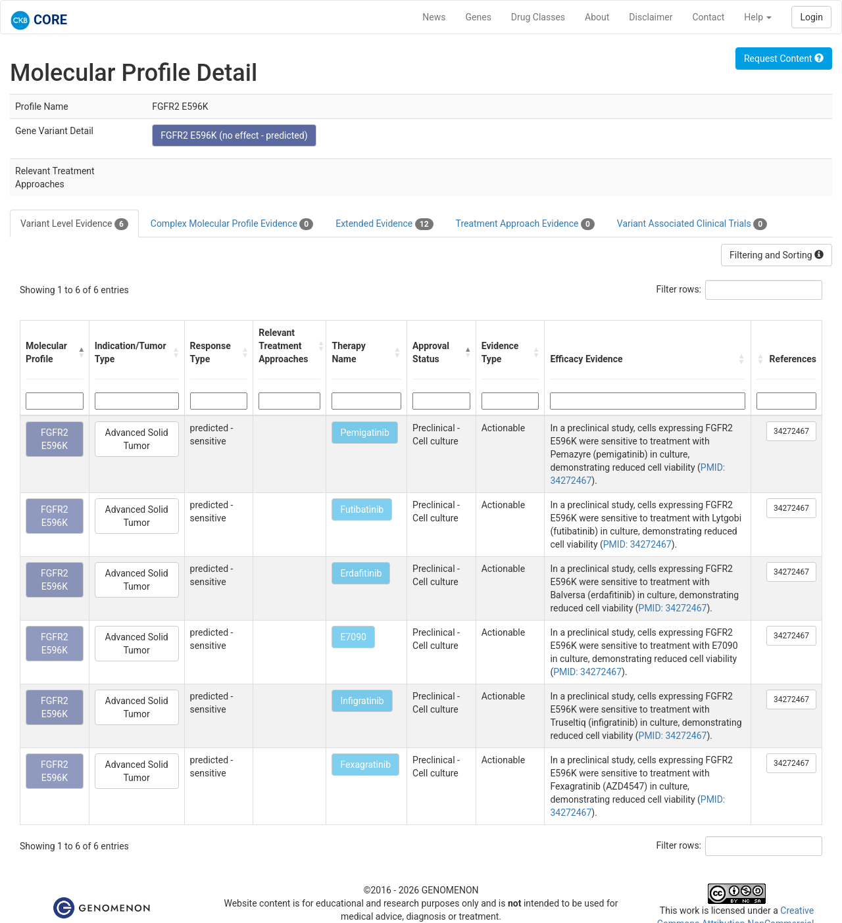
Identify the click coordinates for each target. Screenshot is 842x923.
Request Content (784, 58)
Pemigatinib (364, 432)
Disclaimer (650, 17)
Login (811, 17)
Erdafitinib (361, 573)
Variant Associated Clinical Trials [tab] (692, 224)
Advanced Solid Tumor (136, 439)
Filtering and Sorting (777, 255)
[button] (80, 352)
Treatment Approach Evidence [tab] (525, 224)
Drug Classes (538, 17)
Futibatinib (362, 509)
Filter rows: (679, 289)
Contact (708, 17)
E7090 (353, 637)
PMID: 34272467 (637, 544)
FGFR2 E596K (54, 439)
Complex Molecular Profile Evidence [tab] (232, 224)
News (433, 17)
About (597, 17)
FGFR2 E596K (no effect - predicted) (234, 135)
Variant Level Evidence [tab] (74, 224)
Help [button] (758, 17)
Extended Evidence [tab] (384, 224)
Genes (478, 17)
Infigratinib (362, 701)
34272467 (791, 431)
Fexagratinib (365, 764)
